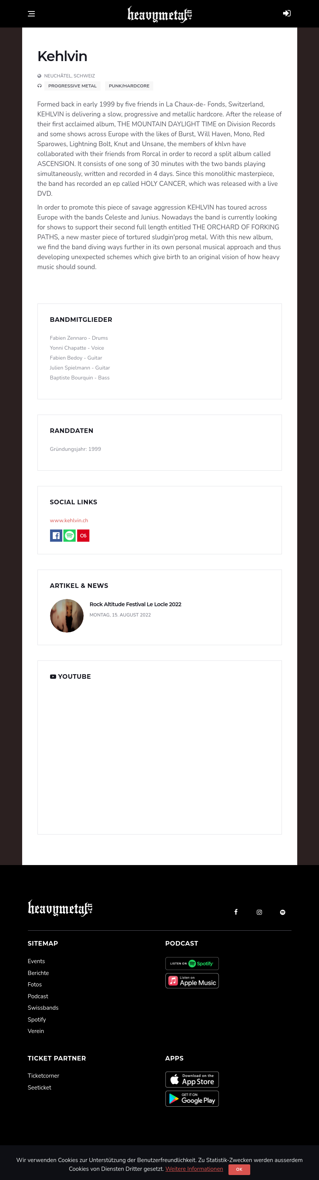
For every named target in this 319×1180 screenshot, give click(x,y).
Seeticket (39, 1087)
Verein (36, 1031)
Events (36, 961)
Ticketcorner (44, 1076)
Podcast (38, 996)
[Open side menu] (31, 14)
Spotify (37, 1019)
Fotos (35, 984)
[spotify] (282, 912)
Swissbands (43, 1008)
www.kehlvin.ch (69, 520)
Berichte (38, 973)
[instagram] (259, 912)
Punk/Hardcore (129, 86)
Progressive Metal (72, 86)
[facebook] (236, 912)
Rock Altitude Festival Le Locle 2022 (135, 604)
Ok (239, 1169)
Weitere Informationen (194, 1169)
